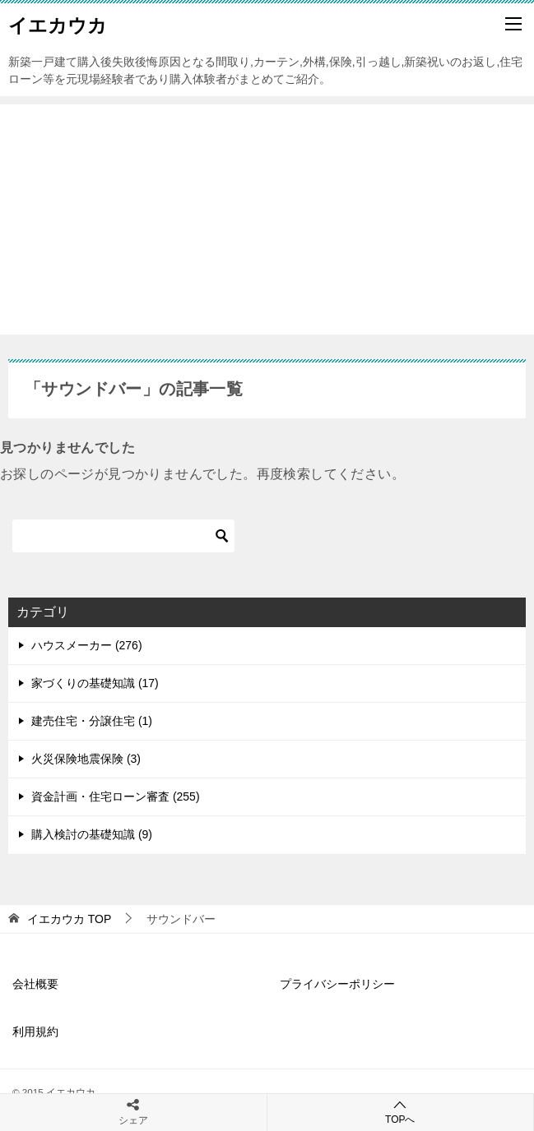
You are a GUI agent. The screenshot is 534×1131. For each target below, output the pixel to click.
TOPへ (401, 1111)
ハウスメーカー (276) (86, 645)
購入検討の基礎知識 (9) (91, 834)
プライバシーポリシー (337, 983)
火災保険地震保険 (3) (86, 758)
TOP (69, 919)
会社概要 (35, 983)
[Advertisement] (267, 219)
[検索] (123, 535)
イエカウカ (57, 24)
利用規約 (35, 1031)
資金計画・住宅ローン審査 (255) (115, 796)
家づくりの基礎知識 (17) (95, 683)
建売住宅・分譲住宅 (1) (91, 720)
